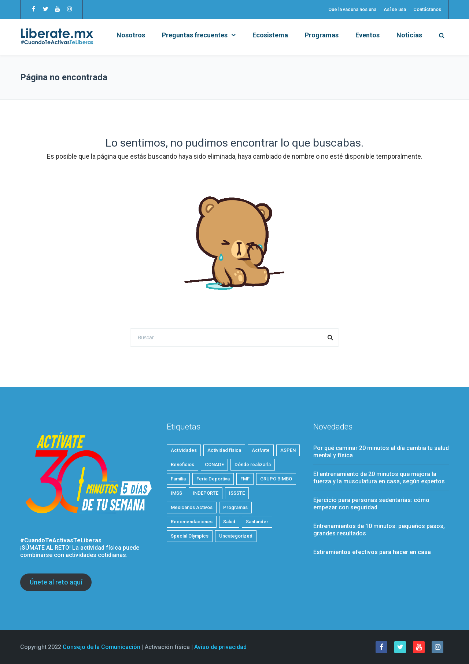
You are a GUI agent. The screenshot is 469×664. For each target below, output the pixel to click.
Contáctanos (427, 9)
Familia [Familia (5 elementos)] (178, 479)
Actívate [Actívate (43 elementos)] (261, 450)
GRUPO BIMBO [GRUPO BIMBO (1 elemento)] (276, 479)
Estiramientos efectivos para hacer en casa (372, 552)
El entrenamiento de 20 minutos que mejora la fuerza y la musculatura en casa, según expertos (379, 478)
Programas (322, 35)
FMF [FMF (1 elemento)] (245, 479)
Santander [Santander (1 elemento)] (257, 521)
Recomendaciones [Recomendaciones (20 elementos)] (192, 521)
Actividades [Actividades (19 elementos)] (184, 450)
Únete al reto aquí (56, 582)
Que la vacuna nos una (352, 9)
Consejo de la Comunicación (101, 646)
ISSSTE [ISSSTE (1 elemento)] (237, 493)
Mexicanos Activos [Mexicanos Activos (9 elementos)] (192, 507)
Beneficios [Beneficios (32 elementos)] (182, 464)
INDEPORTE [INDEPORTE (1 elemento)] (205, 493)
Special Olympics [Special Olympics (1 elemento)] (189, 536)
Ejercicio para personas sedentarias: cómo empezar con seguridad (371, 504)
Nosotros (131, 35)
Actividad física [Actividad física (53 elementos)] (224, 450)
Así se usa (395, 9)
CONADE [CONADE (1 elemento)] (214, 464)
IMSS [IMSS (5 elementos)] (176, 493)
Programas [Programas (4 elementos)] (235, 507)
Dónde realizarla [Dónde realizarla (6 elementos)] (252, 464)
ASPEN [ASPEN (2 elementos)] (288, 450)
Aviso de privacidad (220, 646)
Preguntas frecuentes (195, 35)
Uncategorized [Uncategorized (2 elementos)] (235, 536)
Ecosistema (270, 35)
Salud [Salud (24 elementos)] (229, 521)
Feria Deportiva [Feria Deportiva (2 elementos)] (213, 479)
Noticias (409, 35)
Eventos (367, 35)
